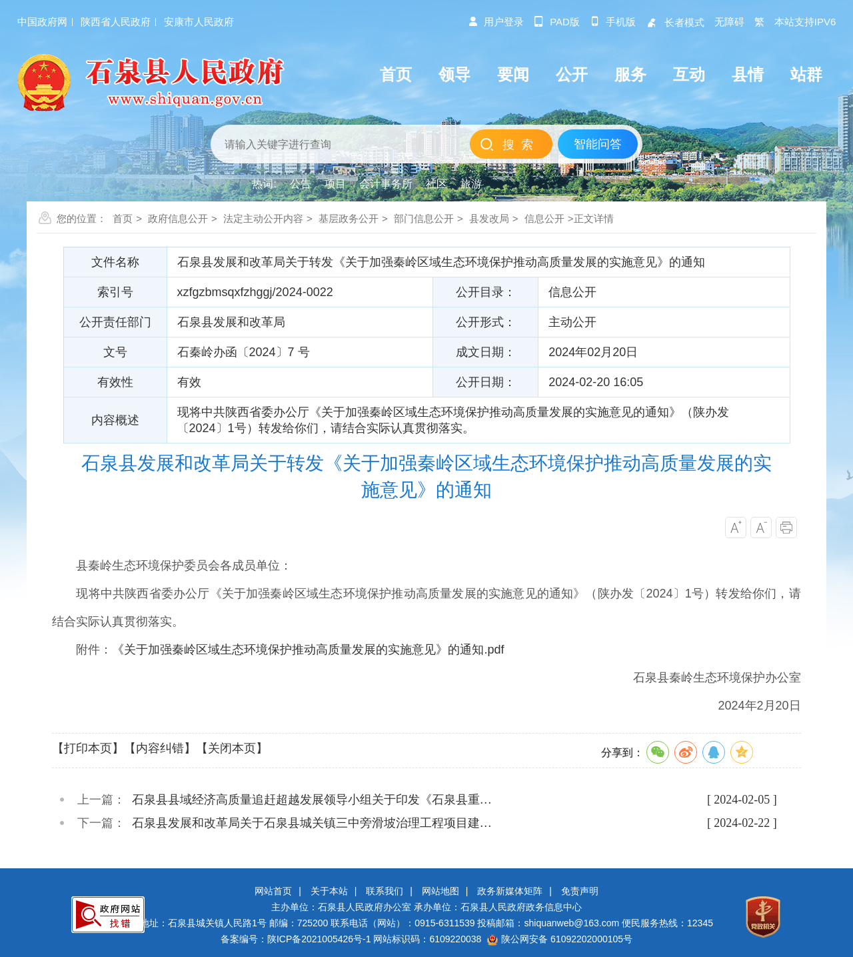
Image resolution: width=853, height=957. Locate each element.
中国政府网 (42, 21)
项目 (335, 183)
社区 (436, 183)
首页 (123, 218)
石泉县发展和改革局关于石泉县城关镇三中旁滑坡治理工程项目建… (312, 823)
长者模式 (675, 22)
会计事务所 (386, 183)
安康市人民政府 (199, 21)
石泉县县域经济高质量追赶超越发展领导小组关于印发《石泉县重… (312, 799)
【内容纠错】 (160, 748)
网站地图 (440, 891)
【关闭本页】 (232, 748)
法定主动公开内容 (263, 218)
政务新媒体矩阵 (509, 891)
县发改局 (489, 218)
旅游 (471, 183)
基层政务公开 (349, 218)
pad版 (557, 21)
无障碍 (729, 21)
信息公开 (544, 218)
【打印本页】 (88, 748)
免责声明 (579, 891)
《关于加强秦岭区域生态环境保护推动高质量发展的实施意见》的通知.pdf (308, 649)
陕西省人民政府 (116, 21)
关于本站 (329, 891)
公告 (300, 183)
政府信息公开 (178, 218)
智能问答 (598, 144)
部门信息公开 (424, 218)
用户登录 (496, 21)
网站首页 (273, 891)
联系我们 (384, 891)
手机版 (613, 21)
